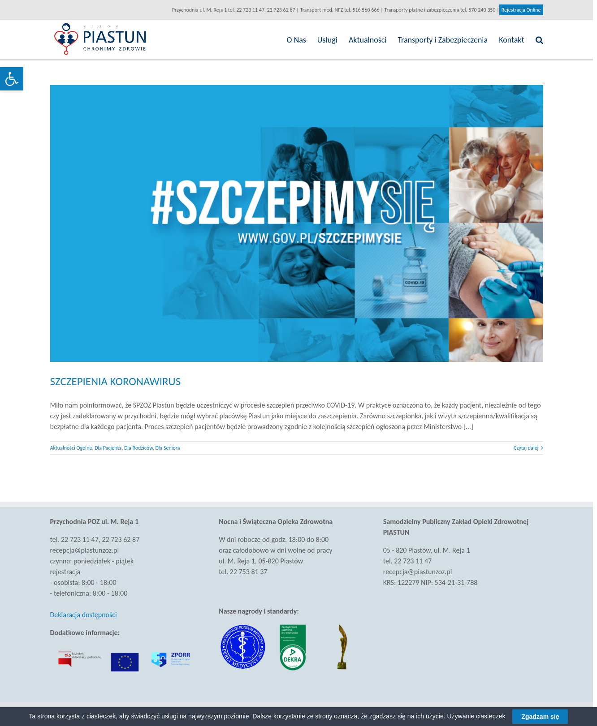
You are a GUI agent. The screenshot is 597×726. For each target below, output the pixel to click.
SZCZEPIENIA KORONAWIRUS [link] (115, 381)
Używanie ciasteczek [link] (476, 716)
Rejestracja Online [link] (521, 10)
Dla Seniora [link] (167, 448)
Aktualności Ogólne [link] (71, 448)
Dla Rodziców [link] (138, 448)
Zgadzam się (540, 716)
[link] (11, 78)
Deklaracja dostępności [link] (83, 614)
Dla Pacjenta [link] (108, 448)
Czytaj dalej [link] (526, 448)
